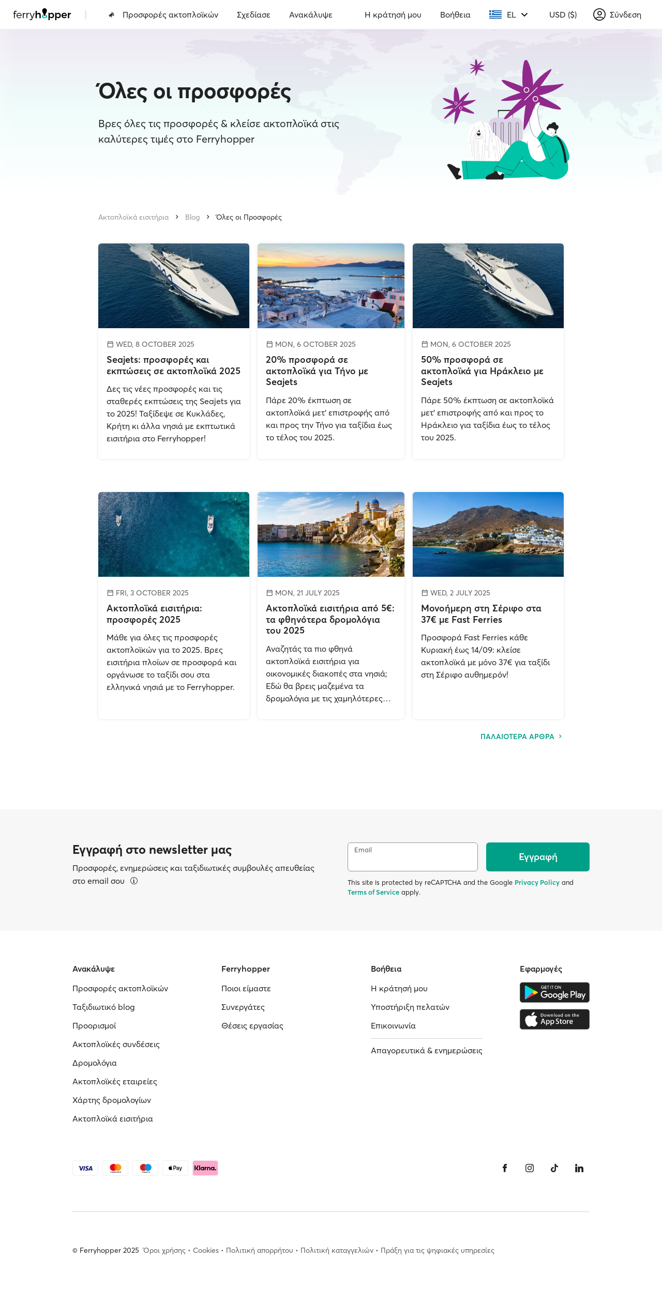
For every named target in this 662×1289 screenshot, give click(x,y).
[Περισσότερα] (134, 880)
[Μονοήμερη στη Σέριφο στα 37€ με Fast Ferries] (488, 605)
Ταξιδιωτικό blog (103, 1007)
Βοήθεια (455, 14)
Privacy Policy (537, 882)
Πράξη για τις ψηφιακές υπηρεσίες (437, 1250)
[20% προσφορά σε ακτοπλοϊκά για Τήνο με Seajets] (331, 351)
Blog (192, 217)
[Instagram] (529, 1168)
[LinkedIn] (579, 1168)
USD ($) (563, 14)
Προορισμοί (94, 1025)
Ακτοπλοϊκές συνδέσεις (116, 1044)
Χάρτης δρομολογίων (111, 1100)
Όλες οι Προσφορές (249, 217)
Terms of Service (373, 892)
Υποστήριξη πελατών (410, 1007)
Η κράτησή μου (393, 14)
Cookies (206, 1250)
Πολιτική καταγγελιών (336, 1250)
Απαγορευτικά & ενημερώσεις (427, 1050)
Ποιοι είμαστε (246, 988)
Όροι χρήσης (164, 1250)
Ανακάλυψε (311, 14)
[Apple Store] (555, 1019)
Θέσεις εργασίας (252, 1025)
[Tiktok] (554, 1168)
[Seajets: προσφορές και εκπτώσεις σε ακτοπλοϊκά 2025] (173, 351)
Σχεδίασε (253, 14)
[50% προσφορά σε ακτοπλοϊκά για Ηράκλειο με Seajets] (488, 351)
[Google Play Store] (555, 992)
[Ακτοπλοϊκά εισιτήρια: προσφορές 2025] (173, 605)
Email (363, 850)
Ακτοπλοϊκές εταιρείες (114, 1081)
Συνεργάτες (243, 1007)
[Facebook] (504, 1168)
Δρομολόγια (94, 1062)
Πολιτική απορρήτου (259, 1250)
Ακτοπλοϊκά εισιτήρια (133, 217)
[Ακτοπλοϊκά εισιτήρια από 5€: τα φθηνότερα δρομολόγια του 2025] (331, 605)
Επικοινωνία (393, 1025)
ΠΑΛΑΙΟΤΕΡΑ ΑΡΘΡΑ (522, 736)
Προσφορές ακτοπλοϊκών (163, 14)
